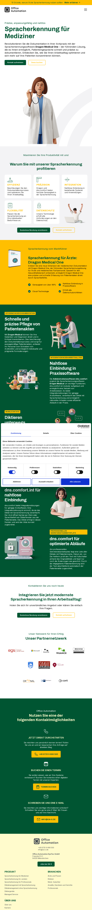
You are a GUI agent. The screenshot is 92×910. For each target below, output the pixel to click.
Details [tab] (46, 433)
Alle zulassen (75, 482)
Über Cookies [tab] (76, 433)
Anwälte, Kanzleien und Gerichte (60, 885)
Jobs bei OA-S (46, 864)
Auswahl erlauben (46, 482)
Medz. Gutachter (54, 882)
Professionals (53, 888)
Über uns (8, 905)
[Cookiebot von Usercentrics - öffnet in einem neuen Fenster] (79, 426)
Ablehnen (17, 482)
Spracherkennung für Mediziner (17, 876)
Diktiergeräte (9, 891)
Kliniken (51, 879)
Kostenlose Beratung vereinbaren (33, 230)
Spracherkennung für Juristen (16, 879)
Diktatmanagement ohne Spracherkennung (21, 888)
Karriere (8, 908)
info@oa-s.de (43, 850)
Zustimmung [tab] (16, 433)
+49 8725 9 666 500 (46, 848)
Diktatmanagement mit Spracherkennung (20, 885)
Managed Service (11, 894)
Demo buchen (37, 62)
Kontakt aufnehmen (15, 62)
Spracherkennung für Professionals (18, 882)
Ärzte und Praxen (54, 876)
